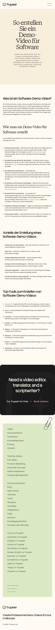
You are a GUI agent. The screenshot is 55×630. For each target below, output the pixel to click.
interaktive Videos (33, 199)
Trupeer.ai (15, 164)
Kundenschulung (37, 152)
